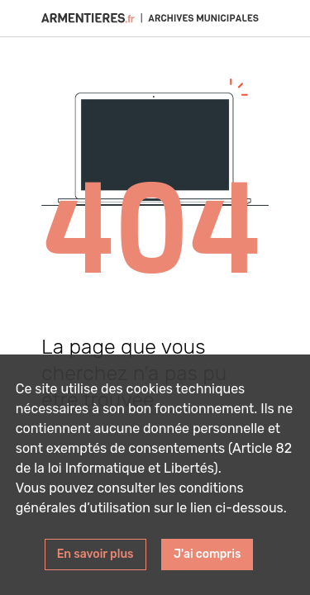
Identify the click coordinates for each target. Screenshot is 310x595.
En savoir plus (95, 554)
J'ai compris (207, 554)
